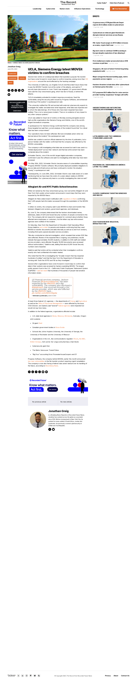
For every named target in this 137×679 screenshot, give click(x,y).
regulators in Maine (70, 199)
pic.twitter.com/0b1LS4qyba (44, 293)
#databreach (37, 287)
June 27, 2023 (52, 295)
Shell (40, 323)
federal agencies (64, 306)
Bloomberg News (51, 366)
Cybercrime (12, 73)
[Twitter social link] (18, 675)
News (10, 82)
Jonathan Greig (14, 67)
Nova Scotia (60, 327)
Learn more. (17, 110)
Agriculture (83, 301)
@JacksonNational (49, 281)
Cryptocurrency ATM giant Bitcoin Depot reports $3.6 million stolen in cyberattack (108, 25)
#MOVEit (51, 283)
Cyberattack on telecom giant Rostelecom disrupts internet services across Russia (108, 35)
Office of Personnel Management (50, 303)
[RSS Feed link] (39, 675)
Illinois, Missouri (58, 316)
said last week (42, 271)
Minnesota (68, 316)
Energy (72, 301)
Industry (22, 78)
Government (12, 78)
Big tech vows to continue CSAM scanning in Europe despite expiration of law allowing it (109, 53)
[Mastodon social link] (30, 675)
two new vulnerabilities (36, 361)
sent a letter (43, 227)
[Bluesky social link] (34, 675)
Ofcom (75, 339)
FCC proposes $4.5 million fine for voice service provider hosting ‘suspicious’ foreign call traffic (110, 95)
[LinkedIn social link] (22, 675)
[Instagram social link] (26, 675)
